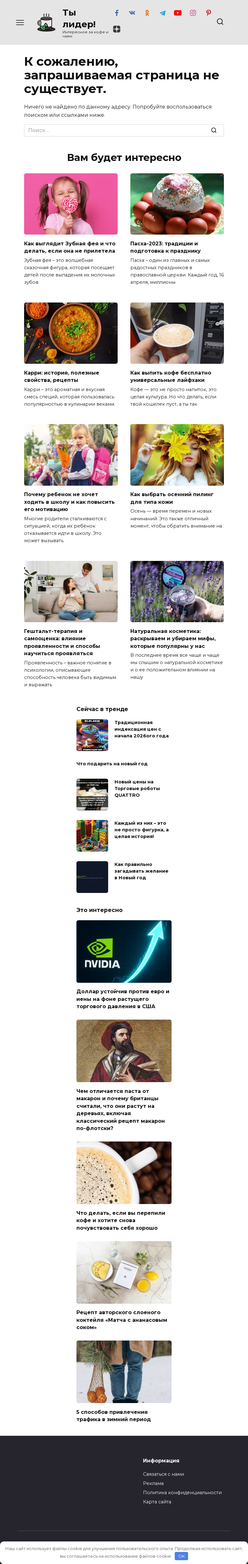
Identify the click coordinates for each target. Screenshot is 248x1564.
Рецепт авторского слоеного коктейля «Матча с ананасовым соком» (121, 1311)
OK (181, 1556)
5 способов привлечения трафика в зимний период (113, 1405)
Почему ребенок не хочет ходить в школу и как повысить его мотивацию (69, 500)
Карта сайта (157, 1491)
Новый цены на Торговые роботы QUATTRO (137, 784)
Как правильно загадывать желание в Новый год (141, 866)
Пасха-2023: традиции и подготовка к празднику (165, 246)
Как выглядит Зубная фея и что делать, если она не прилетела (69, 246)
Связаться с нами (163, 1464)
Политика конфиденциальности (182, 1482)
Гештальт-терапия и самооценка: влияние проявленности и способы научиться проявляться (62, 639)
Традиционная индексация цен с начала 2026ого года (141, 725)
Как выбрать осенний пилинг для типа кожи (172, 496)
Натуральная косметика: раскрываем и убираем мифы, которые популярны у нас (173, 635)
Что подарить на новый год (112, 760)
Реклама (153, 1473)
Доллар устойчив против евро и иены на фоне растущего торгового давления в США (122, 994)
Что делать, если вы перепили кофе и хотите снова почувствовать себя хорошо (120, 1212)
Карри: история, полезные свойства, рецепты (61, 375)
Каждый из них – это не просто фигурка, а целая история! (141, 825)
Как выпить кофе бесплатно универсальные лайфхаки (170, 375)
